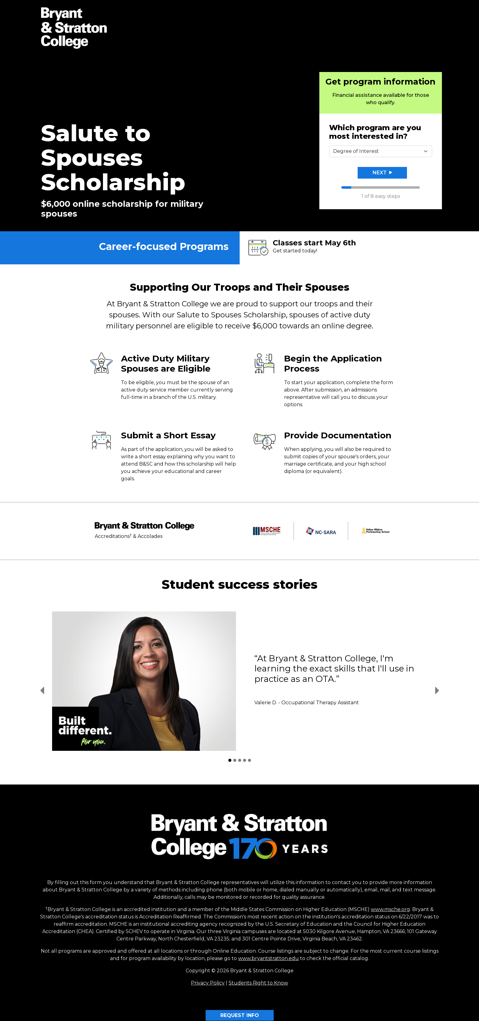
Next (382, 173)
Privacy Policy (208, 983)
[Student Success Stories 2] (234, 760)
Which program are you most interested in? (375, 132)
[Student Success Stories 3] (239, 760)
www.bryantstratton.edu (268, 958)
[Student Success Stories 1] (229, 760)
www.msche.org (390, 909)
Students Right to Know (258, 983)
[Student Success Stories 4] (244, 760)
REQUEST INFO (239, 1015)
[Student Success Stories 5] (249, 760)
